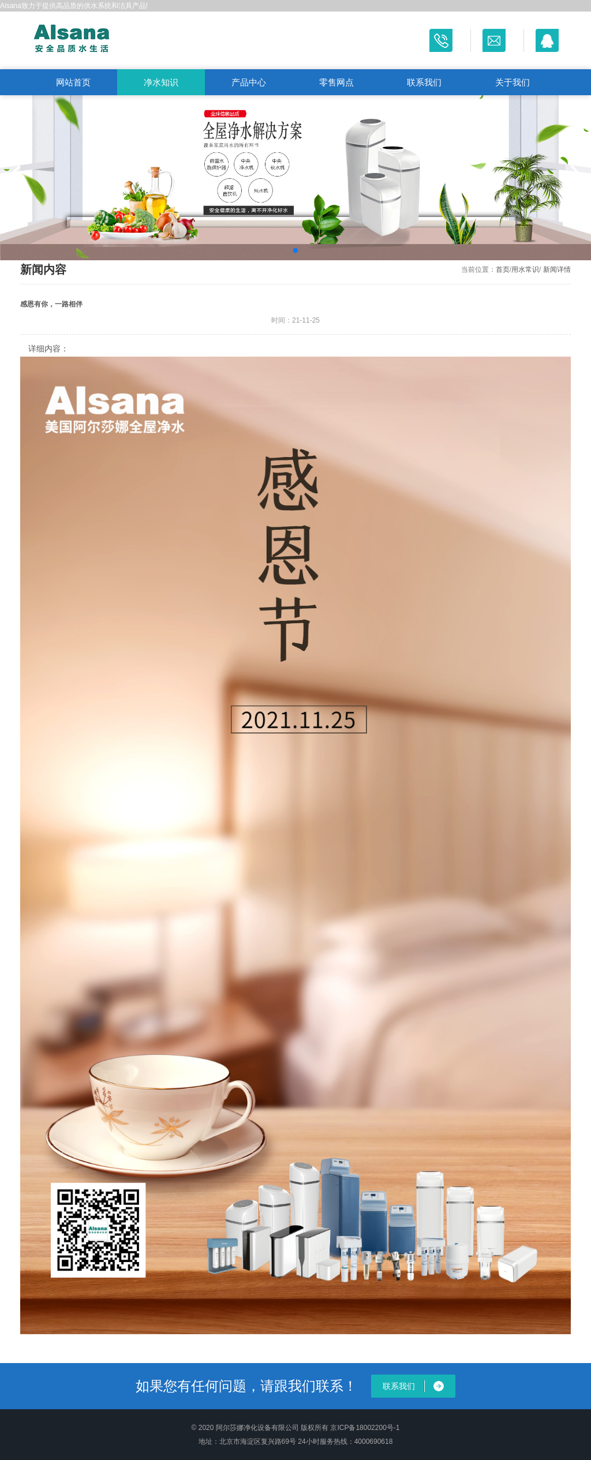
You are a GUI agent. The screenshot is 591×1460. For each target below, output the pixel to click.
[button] (13, 177)
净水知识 (161, 82)
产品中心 (248, 82)
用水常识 (525, 269)
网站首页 (73, 82)
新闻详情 (557, 269)
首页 (503, 269)
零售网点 (336, 82)
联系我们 (424, 82)
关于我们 (512, 82)
